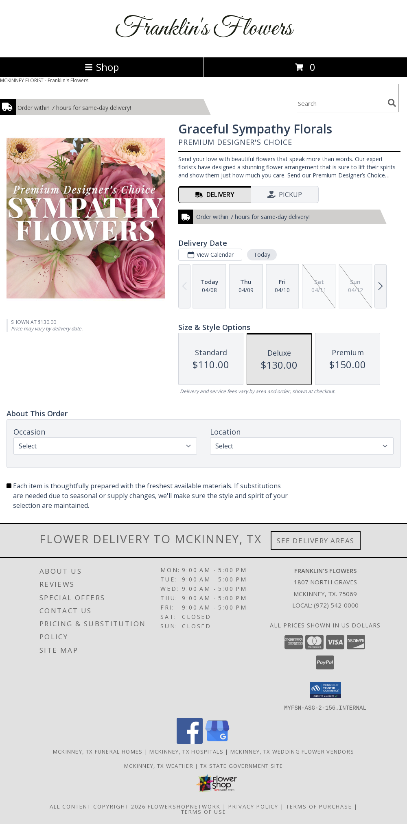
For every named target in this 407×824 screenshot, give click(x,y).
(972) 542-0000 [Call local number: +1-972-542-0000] (336, 605)
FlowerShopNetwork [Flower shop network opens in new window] (184, 806)
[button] (325, 690)
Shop (102, 67)
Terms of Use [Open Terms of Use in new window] (203, 811)
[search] (391, 102)
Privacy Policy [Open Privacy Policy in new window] (253, 806)
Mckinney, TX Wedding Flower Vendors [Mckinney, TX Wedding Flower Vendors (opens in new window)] (292, 751)
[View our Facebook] (190, 741)
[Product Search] (340, 103)
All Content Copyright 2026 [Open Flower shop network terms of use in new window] (98, 806)
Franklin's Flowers (203, 28)
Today (262, 254)
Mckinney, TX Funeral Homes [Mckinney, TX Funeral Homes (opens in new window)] (98, 751)
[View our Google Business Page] (217, 741)
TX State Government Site (241, 765)
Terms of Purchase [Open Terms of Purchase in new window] (319, 806)
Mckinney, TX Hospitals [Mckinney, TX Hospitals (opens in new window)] (186, 751)
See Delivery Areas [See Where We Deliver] (315, 540)
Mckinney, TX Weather (158, 765)
